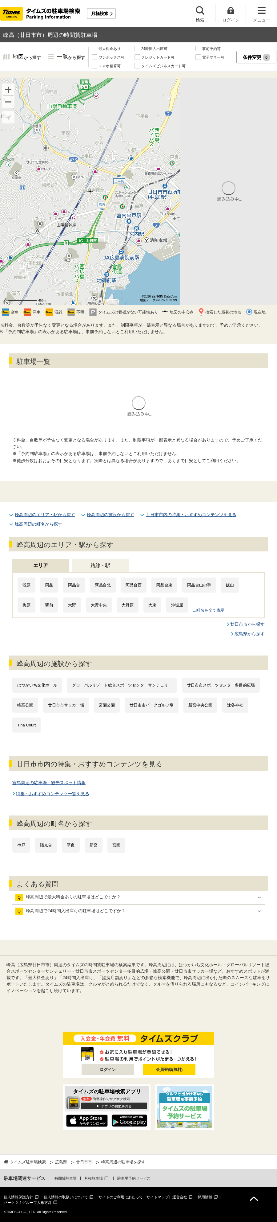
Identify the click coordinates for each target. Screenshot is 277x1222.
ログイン (108, 1069)
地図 (27, 57)
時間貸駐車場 (65, 1178)
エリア (40, 565)
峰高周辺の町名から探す (38, 524)
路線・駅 (100, 565)
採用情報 (205, 1197)
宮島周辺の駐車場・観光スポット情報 (49, 782)
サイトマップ (158, 1197)
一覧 (71, 57)
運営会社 (179, 1197)
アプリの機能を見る (116, 1106)
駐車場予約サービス (134, 1178)
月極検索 (99, 13)
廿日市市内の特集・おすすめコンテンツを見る (191, 514)
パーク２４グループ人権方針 (28, 1203)
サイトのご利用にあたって (120, 1197)
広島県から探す (250, 633)
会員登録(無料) (169, 1069)
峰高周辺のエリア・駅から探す (45, 514)
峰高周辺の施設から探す (110, 514)
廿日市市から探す (247, 624)
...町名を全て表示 (208, 610)
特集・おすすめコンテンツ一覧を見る (52, 793)
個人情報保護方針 (18, 1197)
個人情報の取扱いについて (66, 1197)
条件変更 (256, 57)
